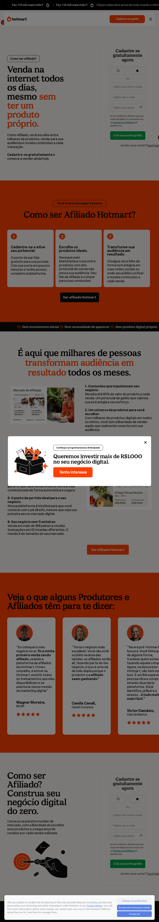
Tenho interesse (73, 472)
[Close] (145, 442)
